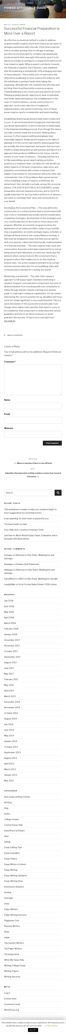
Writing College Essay (14, 965)
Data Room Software (14, 830)
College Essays (11, 819)
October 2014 (11, 713)
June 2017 (9, 668)
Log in (7, 993)
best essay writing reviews (17, 797)
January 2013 (10, 775)
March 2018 (10, 623)
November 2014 (12, 707)
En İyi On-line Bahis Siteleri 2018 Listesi (38, 584)
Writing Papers (11, 971)
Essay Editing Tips (13, 847)
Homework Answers (14, 887)
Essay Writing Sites (13, 881)
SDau (6, 931)
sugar (7, 937)
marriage (8, 898)
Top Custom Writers (14, 943)
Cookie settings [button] (51, 1026)
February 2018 (11, 629)
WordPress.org (11, 1010)
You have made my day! (15, 524)
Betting (8, 802)
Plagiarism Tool (11, 920)
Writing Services (12, 976)
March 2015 (10, 696)
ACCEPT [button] (33, 1030)
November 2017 (12, 645)
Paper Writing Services (15, 915)
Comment (10, 362)
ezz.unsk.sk (9, 321)
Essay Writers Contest (15, 864)
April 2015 (9, 690)
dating (7, 842)
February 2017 (11, 679)
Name (7, 400)
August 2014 (10, 719)
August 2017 (10, 662)
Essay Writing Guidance (15, 875)
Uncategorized (15, 335)
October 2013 (11, 747)
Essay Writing (11, 870)
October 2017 (11, 651)
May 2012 (9, 780)
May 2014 (9, 735)
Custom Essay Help (13, 825)
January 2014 (10, 741)
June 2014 (9, 730)
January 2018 (10, 634)
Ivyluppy (8, 555)
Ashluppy (8, 570)
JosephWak (9, 584)
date (6, 836)
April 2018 (9, 617)
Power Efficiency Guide (25, 8)
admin (22, 24)
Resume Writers (12, 926)
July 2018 (8, 601)
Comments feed (12, 1004)
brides (7, 814)
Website (8, 428)
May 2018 (9, 612)
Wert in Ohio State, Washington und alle (38, 579)
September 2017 (12, 657)
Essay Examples (12, 853)
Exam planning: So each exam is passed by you (26, 518)
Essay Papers (10, 858)
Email (7, 414)
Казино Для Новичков (27, 564)
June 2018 (9, 606)
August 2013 (10, 758)
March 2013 (10, 769)
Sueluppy (8, 564)
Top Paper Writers (13, 948)
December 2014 (12, 702)
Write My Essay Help (14, 960)
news (6, 903)
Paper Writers (11, 909)
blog (6, 808)
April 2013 (9, 763)
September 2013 (12, 752)
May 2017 (9, 674)
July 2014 (8, 724)
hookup (7, 892)
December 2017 (12, 640)
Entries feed (10, 998)
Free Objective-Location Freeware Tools (23, 530)
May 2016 (9, 685)
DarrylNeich (10, 579)
